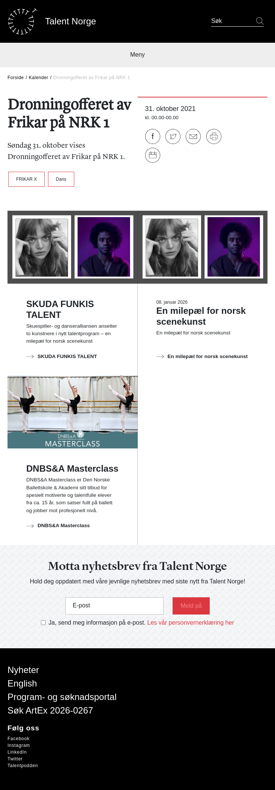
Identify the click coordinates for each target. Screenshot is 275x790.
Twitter (15, 759)
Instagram (19, 745)
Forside (16, 77)
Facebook (19, 738)
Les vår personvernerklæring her (190, 622)
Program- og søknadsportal (62, 697)
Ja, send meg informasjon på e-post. (97, 622)
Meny (137, 54)
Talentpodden (23, 765)
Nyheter (23, 670)
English (22, 683)
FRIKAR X (26, 179)
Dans (61, 179)
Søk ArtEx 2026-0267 (50, 710)
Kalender (38, 77)
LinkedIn (17, 752)
